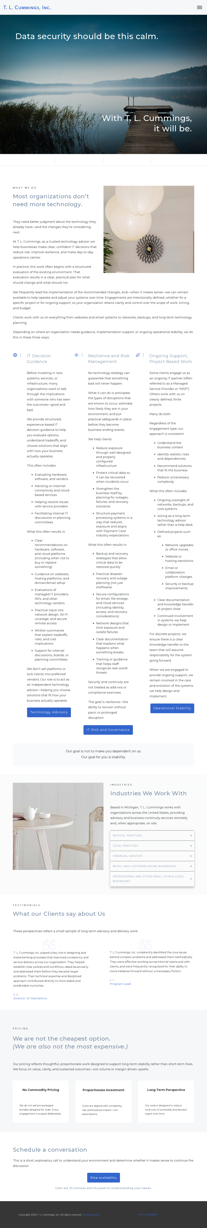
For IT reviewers (148, 1214)
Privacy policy (92, 1214)
